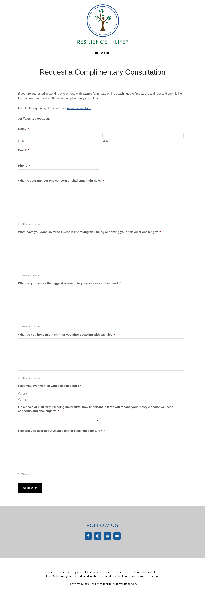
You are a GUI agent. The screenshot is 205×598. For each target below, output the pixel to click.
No (24, 399)
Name (23, 128)
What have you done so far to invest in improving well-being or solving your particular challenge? (89, 232)
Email (23, 150)
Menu (106, 53)
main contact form (79, 108)
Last (105, 140)
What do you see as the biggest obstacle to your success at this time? (69, 283)
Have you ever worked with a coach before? (51, 385)
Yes (25, 393)
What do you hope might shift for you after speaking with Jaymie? (66, 334)
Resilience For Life (102, 24)
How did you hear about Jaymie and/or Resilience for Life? (61, 430)
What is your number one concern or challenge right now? (61, 180)
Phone (24, 165)
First (21, 140)
